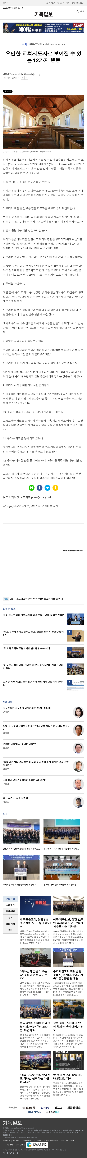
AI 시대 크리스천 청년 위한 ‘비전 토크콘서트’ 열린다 (36, 599)
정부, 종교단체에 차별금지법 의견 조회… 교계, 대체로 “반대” (33, 615)
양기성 (6, 733)
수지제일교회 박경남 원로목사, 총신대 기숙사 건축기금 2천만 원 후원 (68, 975)
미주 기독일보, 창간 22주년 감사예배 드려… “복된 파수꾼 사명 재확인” (68, 923)
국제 (24, 44)
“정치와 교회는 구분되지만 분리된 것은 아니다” (27, 648)
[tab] (10, 905)
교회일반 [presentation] (10, 905)
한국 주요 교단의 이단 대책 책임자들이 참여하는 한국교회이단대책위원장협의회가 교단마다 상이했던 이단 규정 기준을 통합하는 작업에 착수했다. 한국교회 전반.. (35, 1041)
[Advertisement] (43, 575)
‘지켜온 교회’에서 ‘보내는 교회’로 (19, 744)
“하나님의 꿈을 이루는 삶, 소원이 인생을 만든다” (33, 975)
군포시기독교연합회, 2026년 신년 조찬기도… (21, 848)
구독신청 (75, 3)
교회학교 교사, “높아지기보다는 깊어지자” (24, 780)
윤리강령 (19, 1144)
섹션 (5, 3)
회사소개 (6, 1140)
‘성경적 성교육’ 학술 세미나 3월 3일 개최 (68, 1076)
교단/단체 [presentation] (10, 911)
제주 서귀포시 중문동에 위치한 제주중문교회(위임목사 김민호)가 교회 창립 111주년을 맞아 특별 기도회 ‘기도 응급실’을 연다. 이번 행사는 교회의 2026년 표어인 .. (35, 937)
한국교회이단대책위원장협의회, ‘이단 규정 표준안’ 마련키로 (35, 1026)
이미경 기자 (16, 74)
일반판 (61, 3)
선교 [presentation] (10, 917)
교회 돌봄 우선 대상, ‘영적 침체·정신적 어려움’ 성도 (68, 1026)
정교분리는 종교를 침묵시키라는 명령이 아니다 (27, 708)
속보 (6, 599)
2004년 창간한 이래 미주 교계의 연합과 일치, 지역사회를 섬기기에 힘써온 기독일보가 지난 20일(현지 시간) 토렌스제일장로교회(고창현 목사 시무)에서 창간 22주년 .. (68, 937)
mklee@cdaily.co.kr (30, 74)
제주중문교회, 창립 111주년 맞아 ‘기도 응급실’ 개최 (35, 923)
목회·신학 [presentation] (10, 924)
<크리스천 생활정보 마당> (73, 550)
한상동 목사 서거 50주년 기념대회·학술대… (61, 848)
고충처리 (9, 1144)
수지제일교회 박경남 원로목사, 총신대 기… (20, 884)
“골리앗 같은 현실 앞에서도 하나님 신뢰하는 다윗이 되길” (35, 1078)
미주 (67, 3)
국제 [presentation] (10, 930)
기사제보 (37, 1140)
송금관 (6, 747)
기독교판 (52, 3)
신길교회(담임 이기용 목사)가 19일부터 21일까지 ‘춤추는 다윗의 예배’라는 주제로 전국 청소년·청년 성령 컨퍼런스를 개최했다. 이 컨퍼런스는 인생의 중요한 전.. (35, 1092)
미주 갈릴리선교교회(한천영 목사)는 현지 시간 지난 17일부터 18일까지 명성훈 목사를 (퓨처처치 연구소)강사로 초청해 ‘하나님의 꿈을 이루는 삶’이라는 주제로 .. (35, 989)
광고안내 (16, 1140)
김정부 (6, 769)
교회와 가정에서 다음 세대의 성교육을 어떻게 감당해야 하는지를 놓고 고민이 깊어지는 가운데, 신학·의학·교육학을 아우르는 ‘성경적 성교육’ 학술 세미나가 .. (68, 1089)
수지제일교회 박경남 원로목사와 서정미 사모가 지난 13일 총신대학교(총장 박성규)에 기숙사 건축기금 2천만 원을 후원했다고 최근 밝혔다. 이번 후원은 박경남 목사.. (68, 989)
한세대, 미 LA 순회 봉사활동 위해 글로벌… (61, 884)
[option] (23, 835)
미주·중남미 (35, 44)
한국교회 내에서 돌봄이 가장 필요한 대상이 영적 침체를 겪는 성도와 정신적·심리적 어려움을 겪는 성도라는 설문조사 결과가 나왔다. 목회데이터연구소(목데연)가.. (68, 1041)
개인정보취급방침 (51, 1140)
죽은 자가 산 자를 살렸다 (15, 798)
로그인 (81, 3)
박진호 (6, 801)
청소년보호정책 (67, 1140)
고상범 (6, 783)
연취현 (6, 711)
